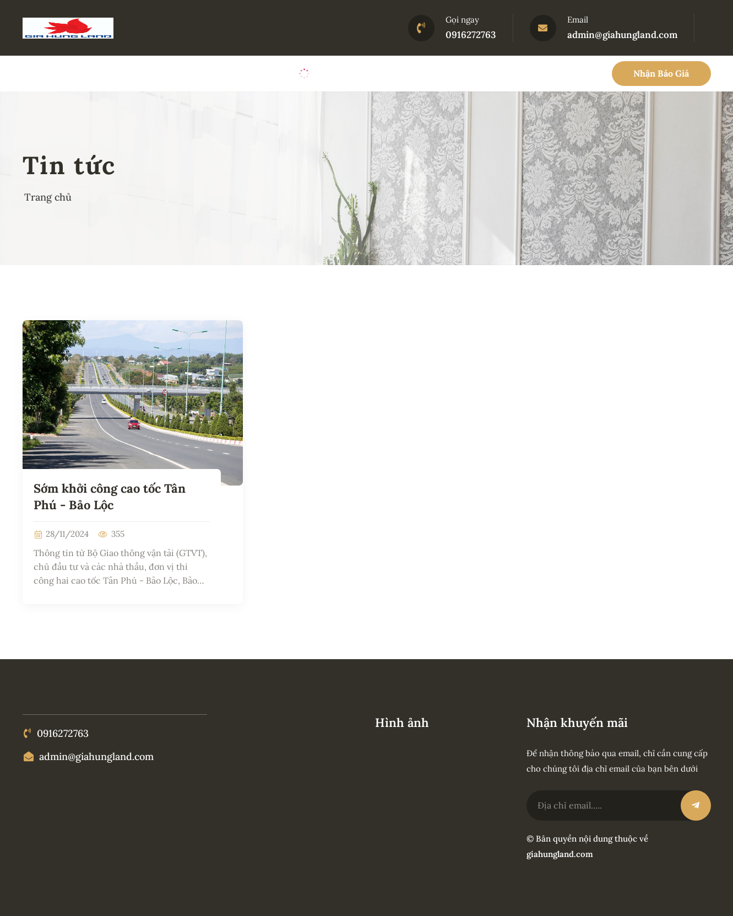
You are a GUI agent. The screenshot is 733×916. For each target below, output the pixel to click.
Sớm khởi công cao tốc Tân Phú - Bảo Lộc (110, 497)
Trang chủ (48, 197)
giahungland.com (559, 854)
